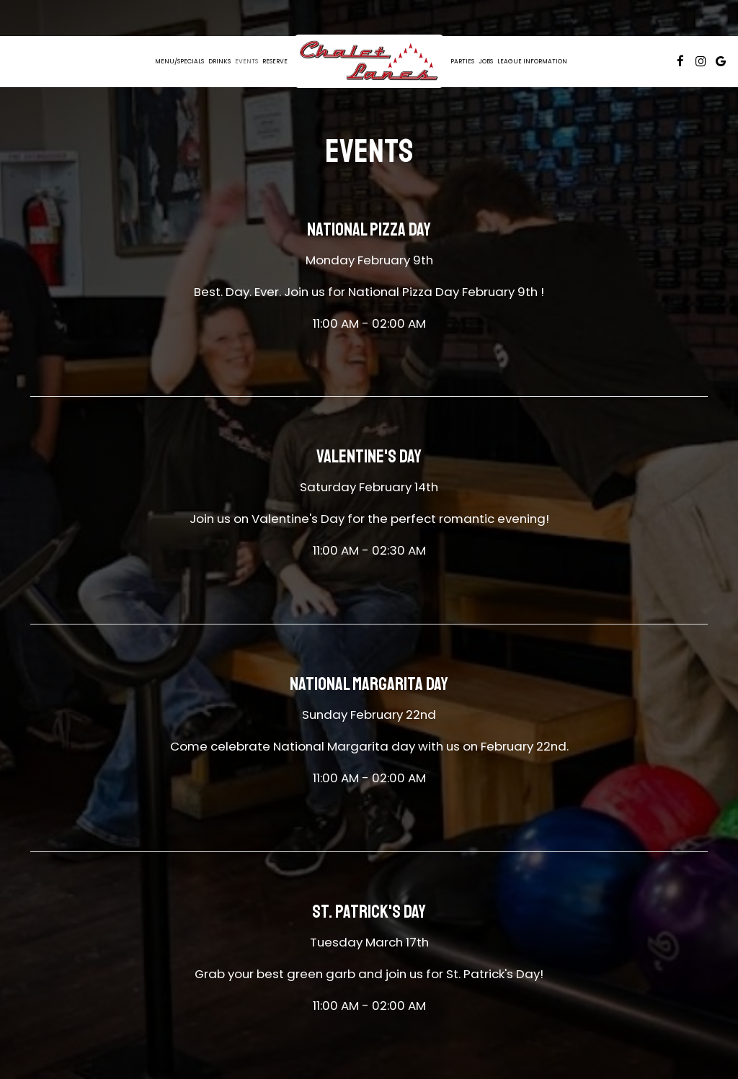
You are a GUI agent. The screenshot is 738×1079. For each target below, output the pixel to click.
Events (246, 61)
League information (532, 61)
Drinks (219, 61)
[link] (369, 61)
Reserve (275, 61)
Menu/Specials (179, 61)
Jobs (486, 61)
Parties (462, 61)
